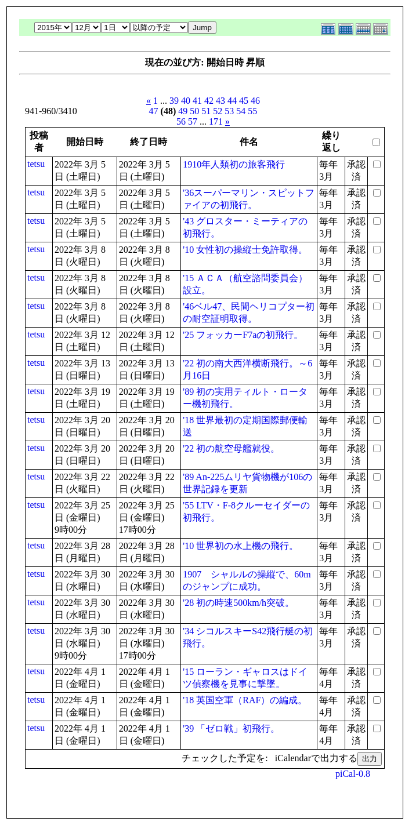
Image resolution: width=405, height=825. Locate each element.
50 (194, 111)
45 (243, 101)
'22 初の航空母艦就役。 (231, 448)
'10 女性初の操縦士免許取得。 (245, 250)
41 (197, 101)
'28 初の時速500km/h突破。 (238, 603)
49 (182, 111)
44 (232, 101)
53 (229, 111)
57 (192, 121)
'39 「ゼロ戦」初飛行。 (231, 728)
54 (240, 111)
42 (209, 101)
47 (153, 111)
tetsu (36, 164)
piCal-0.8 (352, 774)
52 (217, 111)
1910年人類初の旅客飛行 (234, 164)
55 (252, 111)
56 (181, 121)
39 (174, 101)
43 (220, 101)
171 (216, 121)
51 (206, 111)
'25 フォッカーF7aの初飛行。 (243, 335)
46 (255, 101)
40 (185, 101)
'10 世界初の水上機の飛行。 (240, 546)
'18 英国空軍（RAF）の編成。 (245, 700)
